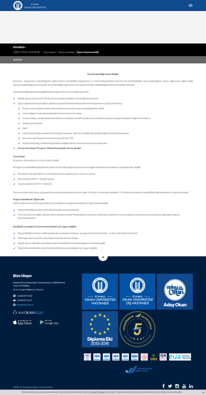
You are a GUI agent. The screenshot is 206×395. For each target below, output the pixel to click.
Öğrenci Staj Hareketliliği (88, 52)
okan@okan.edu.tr (24, 304)
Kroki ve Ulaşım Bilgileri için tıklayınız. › (28, 289)
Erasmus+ (19, 47)
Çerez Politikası (97, 392)
